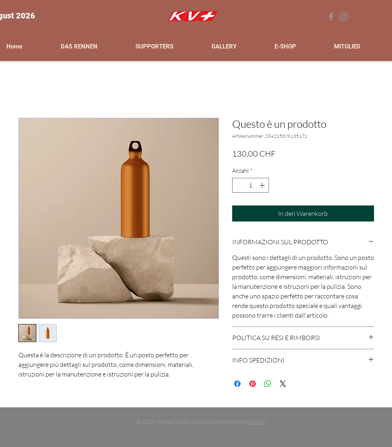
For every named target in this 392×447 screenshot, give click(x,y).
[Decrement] (238, 185)
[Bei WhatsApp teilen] (268, 384)
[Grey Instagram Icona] (343, 16)
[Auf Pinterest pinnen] (252, 384)
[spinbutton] (250, 185)
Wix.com (255, 421)
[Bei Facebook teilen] (237, 384)
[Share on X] (283, 384)
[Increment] (263, 185)
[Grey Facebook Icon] (331, 16)
